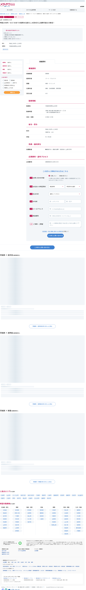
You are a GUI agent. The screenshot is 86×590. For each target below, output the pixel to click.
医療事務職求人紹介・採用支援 (72, 566)
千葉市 (38, 495)
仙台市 (8, 495)
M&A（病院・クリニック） (15, 566)
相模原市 (56, 495)
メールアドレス (36, 209)
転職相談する (73, 10)
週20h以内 (5, 49)
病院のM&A (24, 566)
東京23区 (23, 495)
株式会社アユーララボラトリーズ (43, 578)
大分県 (78, 516)
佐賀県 (78, 513)
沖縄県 (78, 531)
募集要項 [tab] (42, 61)
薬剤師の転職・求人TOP (4, 13)
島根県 (66, 519)
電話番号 (34, 216)
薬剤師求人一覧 (22, 13)
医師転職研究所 (36, 570)
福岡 (32, 562)
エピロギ (42, 570)
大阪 (26, 562)
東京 (18, 562)
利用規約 (44, 231)
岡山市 (24, 498)
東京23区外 (31, 495)
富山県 (29, 516)
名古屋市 (80, 495)
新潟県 (29, 510)
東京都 (17, 510)
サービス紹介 (52, 10)
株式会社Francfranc (56, 578)
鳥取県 (66, 516)
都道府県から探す (5, 552)
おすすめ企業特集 (31, 10)
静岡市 (68, 495)
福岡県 (78, 510)
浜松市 (74, 495)
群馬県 (17, 531)
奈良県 (54, 522)
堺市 (14, 498)
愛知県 (41, 510)
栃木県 (17, 525)
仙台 (15, 562)
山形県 (5, 525)
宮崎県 (78, 525)
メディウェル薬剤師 (27, 570)
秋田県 (5, 522)
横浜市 (44, 495)
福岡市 (43, 498)
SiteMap (3, 587)
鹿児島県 (78, 528)
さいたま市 (16, 495)
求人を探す (10, 10)
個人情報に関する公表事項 (55, 231)
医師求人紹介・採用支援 (47, 566)
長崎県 (78, 522)
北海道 (5, 510)
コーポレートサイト (72, 570)
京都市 (2, 498)
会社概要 (36, 550)
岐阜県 (41, 516)
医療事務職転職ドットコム (51, 570)
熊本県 (78, 519)
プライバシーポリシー (11, 587)
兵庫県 (54, 513)
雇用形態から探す (5, 554)
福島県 (5, 528)
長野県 (29, 513)
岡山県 (66, 510)
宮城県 (5, 519)
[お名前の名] (73, 201)
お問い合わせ (39, 587)
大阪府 (54, 510)
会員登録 (82, 5)
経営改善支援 (6, 566)
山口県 (66, 522)
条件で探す (4, 550)
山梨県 (17, 528)
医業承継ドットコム (62, 570)
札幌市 (2, 495)
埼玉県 (17, 519)
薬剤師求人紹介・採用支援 (59, 566)
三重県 (41, 519)
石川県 (29, 519)
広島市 (30, 498)
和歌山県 (54, 525)
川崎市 (49, 495)
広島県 (66, 513)
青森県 (5, 513)
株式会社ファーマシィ (28, 578)
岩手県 (5, 516)
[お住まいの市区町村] (73, 186)
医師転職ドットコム (7, 570)
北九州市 (36, 498)
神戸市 (19, 498)
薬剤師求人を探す (14, 13)
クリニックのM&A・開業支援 (35, 566)
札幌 (12, 562)
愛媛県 (66, 531)
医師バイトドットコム (17, 570)
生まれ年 (34, 194)
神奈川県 (17, 513)
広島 (29, 562)
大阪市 (8, 498)
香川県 (66, 525)
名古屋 (22, 562)
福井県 (29, 522)
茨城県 (17, 522)
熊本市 (49, 498)
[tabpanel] (55, 115)
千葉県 (17, 516)
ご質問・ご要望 (36, 224)
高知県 (66, 534)
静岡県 (41, 513)
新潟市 (62, 495)
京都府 (54, 516)
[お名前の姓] (57, 201)
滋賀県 (54, 519)
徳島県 (66, 528)
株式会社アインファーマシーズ (10, 578)
